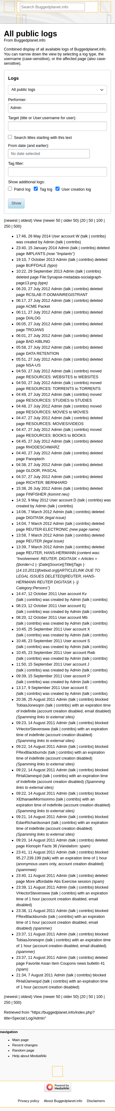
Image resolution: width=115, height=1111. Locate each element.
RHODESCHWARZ (42, 447)
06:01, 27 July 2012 (33, 336)
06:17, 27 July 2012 (33, 300)
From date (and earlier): (28, 146)
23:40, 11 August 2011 (35, 876)
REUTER (34, 541)
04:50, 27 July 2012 (33, 371)
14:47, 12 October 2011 (36, 594)
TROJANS (35, 330)
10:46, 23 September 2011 (39, 641)
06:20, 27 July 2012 (33, 289)
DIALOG (33, 318)
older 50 (70, 220)
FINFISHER (36, 494)
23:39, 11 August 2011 (35, 887)
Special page (18, 17)
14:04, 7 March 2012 (34, 523)
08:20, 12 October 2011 (36, 617)
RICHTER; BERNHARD (46, 482)
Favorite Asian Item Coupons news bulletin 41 (65, 963)
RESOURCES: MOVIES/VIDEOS (54, 424)
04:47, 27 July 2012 (33, 418)
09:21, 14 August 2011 (35, 817)
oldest (26, 220)
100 (99, 220)
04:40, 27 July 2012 (33, 453)
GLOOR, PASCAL (41, 470)
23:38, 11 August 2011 (35, 911)
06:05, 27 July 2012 (33, 324)
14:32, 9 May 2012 (32, 500)
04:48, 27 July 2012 (33, 406)
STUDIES (83, 400)
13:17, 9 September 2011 (38, 688)
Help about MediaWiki (29, 1056)
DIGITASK (35, 518)
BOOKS (79, 435)
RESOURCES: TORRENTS (50, 389)
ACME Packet (38, 306)
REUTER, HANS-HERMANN (51, 553)
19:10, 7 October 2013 (35, 259)
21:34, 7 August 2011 (34, 975)
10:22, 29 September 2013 (39, 271)
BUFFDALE (36, 265)
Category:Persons (32, 588)
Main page (20, 1040)
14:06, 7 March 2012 (34, 512)
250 (7, 226)
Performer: (17, 100)
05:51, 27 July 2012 (33, 359)
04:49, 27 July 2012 (33, 394)
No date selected (25, 154)
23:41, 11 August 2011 (35, 852)
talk (85, 236)
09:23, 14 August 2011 (35, 723)
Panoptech (35, 459)
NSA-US (33, 365)
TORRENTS (90, 389)
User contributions (24, 17)
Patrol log (22, 189)
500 (16, 226)
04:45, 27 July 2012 (33, 441)
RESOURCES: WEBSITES (49, 377)
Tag (11, 163)
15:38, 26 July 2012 (33, 488)
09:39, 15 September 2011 (39, 676)
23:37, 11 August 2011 (35, 934)
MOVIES (80, 412)
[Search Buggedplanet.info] (52, 7)
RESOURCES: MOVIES (47, 412)
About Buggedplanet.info (63, 1101)
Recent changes (25, 1045)
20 (83, 220)
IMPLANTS (35, 254)
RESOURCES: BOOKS (46, 435)
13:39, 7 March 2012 (34, 547)
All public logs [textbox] (23, 89)
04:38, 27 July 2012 (33, 465)
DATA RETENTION (42, 353)
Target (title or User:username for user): (42, 118)
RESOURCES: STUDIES (47, 400)
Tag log (46, 189)
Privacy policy (28, 1101)
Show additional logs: (26, 182)
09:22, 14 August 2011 (35, 746)
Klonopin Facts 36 (41, 846)
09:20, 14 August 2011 (35, 840)
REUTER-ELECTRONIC (47, 529)
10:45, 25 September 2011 (39, 629)
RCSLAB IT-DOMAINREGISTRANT (57, 295)
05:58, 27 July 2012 (33, 347)
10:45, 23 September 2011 (39, 653)
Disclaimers (96, 1101)
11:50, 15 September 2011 (39, 664)
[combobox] (57, 90)
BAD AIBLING (38, 341)
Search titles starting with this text (43, 138)
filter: (16, 163)
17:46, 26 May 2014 (33, 236)
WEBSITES (88, 377)
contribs (98, 236)
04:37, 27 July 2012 (33, 477)
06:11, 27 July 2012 (33, 312)
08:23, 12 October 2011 (36, 606)
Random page (23, 1050)
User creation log (76, 189)
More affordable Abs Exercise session (58, 881)
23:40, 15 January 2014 (36, 248)
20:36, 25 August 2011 (35, 699)
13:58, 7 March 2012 (34, 535)
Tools (109, 17)
